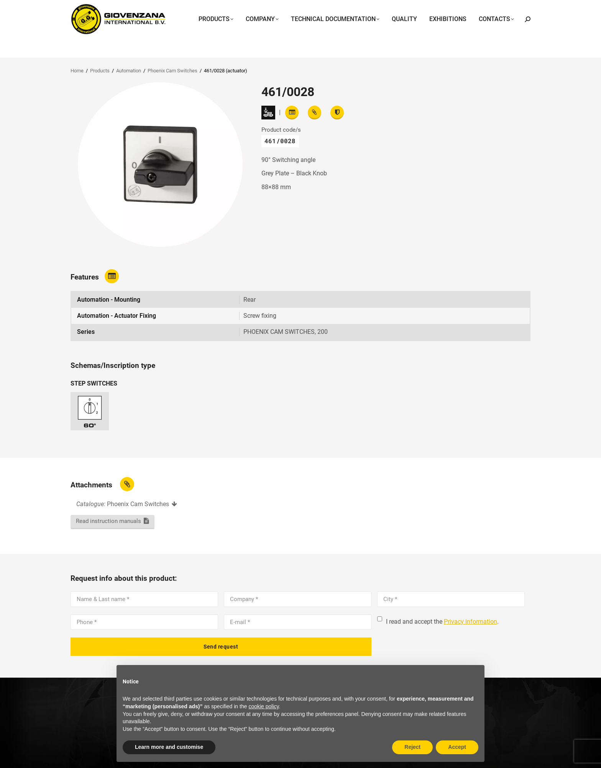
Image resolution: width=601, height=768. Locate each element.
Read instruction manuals (108, 521)
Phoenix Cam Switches (172, 71)
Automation (128, 71)
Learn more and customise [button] (169, 747)
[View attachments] (314, 112)
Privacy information (470, 621)
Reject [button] (412, 747)
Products (100, 71)
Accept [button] (457, 747)
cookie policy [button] (263, 706)
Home (77, 71)
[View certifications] (337, 112)
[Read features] (292, 112)
